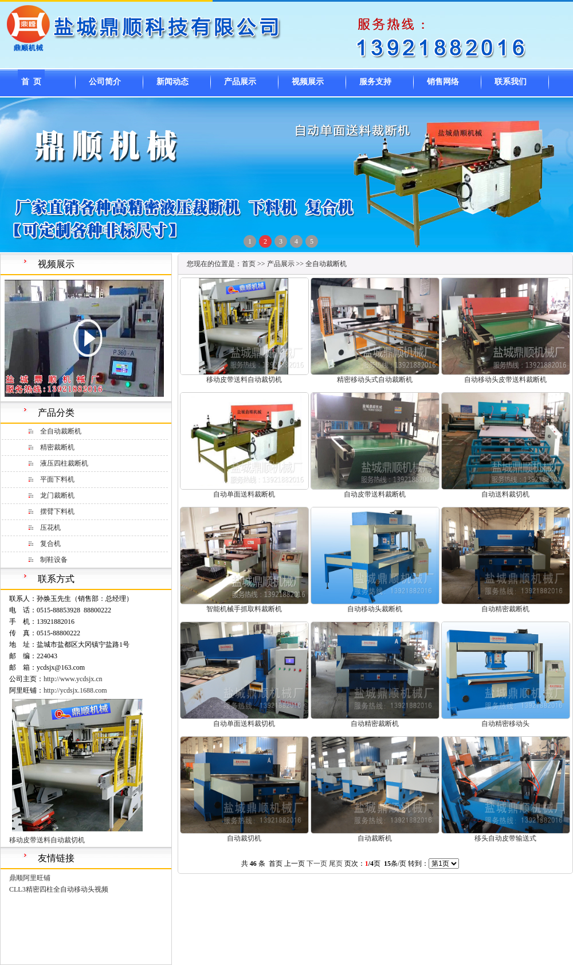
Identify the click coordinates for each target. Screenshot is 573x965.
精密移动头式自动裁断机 (375, 380)
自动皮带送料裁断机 (375, 494)
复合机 (50, 544)
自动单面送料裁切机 (244, 724)
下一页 (317, 863)
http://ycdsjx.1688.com (75, 690)
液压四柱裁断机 (64, 463)
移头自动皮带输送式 (505, 838)
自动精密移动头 (505, 724)
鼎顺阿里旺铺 (29, 878)
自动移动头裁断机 (374, 609)
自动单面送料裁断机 (244, 494)
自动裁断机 (375, 838)
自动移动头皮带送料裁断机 (505, 380)
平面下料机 (57, 479)
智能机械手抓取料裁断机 (244, 609)
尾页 (336, 863)
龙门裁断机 (57, 495)
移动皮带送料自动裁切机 (47, 840)
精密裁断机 (57, 447)
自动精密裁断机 (505, 609)
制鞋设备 (54, 560)
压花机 (50, 527)
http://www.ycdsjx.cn (73, 679)
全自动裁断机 (60, 431)
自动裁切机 (244, 838)
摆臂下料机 (57, 511)
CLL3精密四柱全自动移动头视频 (58, 889)
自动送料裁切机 (505, 494)
